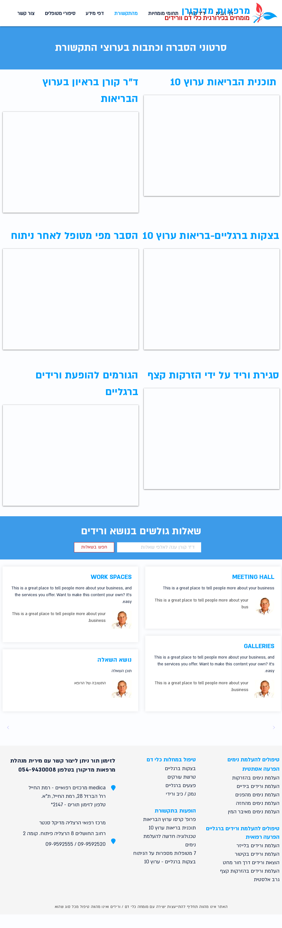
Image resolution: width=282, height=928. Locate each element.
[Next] (8, 727)
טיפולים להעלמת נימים (253, 759)
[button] (94, 13)
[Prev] (273, 727)
